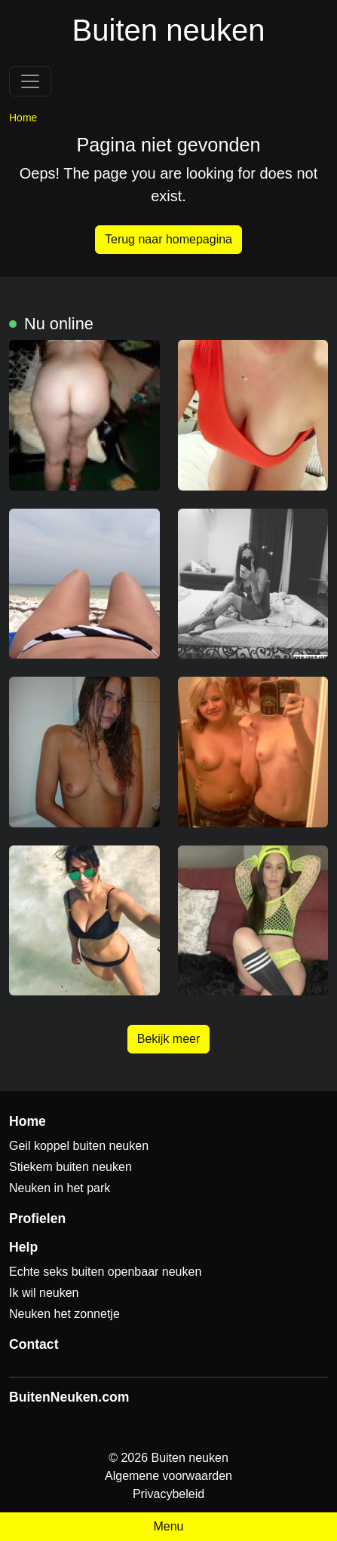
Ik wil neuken (44, 1292)
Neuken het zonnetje (64, 1313)
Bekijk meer (169, 1038)
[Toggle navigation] (30, 81)
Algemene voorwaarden (168, 1475)
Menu (168, 1526)
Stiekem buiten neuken (70, 1166)
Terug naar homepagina (168, 239)
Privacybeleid (168, 1493)
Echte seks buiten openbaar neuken (105, 1271)
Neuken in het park (59, 1188)
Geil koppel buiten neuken (79, 1145)
